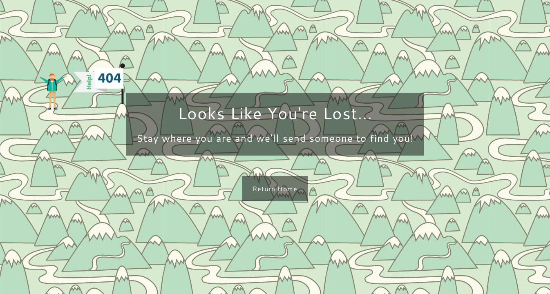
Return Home (275, 188)
